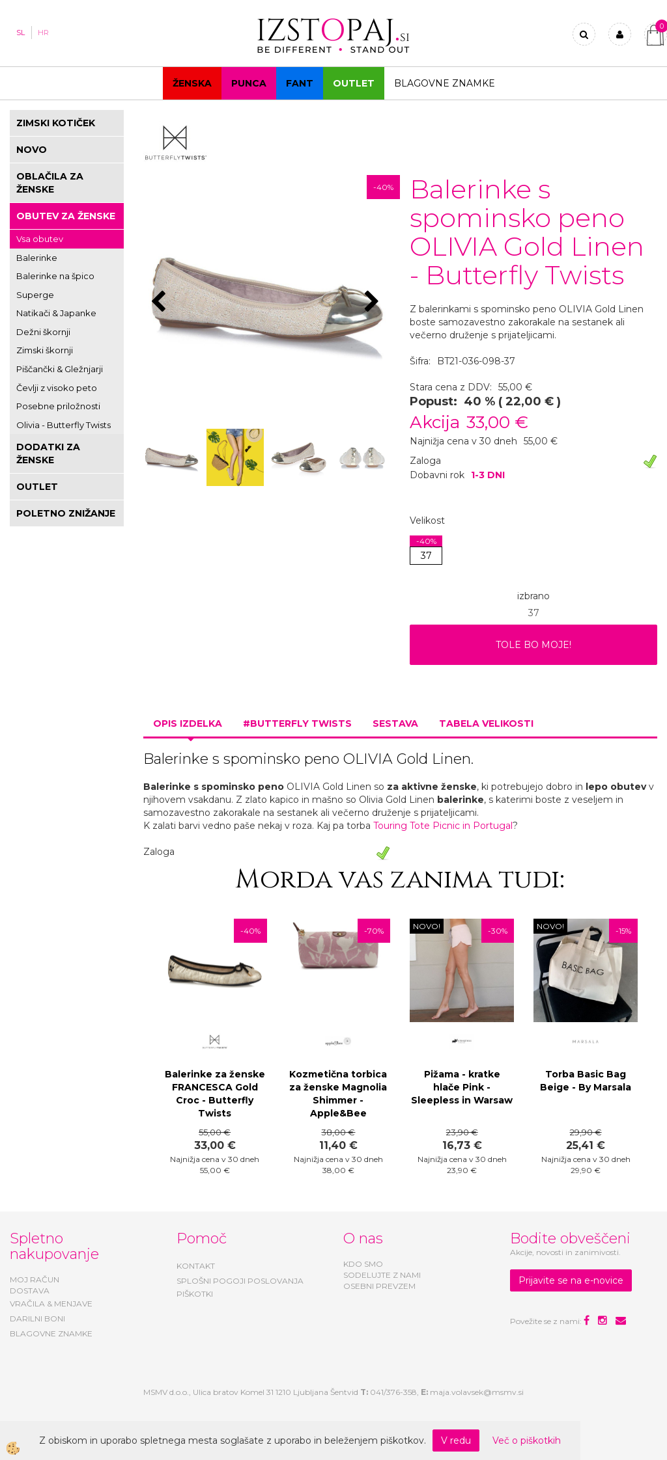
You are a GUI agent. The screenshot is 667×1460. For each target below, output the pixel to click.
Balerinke (36, 257)
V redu (456, 1440)
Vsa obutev (39, 239)
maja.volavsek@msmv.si (477, 1392)
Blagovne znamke (444, 83)
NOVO (31, 149)
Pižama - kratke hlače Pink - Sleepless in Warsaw (462, 1087)
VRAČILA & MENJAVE (51, 1303)
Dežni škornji (43, 332)
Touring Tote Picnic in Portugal (443, 825)
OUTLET (354, 83)
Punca (248, 83)
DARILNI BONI (37, 1318)
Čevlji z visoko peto (56, 388)
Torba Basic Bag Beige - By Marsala (585, 1080)
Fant (299, 83)
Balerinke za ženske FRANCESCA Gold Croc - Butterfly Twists (215, 1093)
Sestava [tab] (395, 723)
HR (43, 32)
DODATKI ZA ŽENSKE (48, 453)
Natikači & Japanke (56, 313)
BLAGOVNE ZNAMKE (51, 1333)
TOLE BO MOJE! (533, 645)
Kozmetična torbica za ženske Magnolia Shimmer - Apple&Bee (338, 1093)
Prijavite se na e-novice (570, 1280)
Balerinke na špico (55, 276)
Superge (35, 295)
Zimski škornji (44, 350)
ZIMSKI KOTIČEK (55, 123)
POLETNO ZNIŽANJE (65, 513)
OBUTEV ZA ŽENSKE (65, 216)
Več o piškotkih (526, 1440)
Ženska (192, 83)
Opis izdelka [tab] (187, 723)
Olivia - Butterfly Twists (63, 425)
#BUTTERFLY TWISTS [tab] (297, 723)
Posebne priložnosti (58, 406)
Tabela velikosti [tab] (486, 723)
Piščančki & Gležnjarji (59, 369)
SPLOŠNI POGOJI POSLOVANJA (240, 1281)
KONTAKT (196, 1266)
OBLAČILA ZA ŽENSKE (49, 182)
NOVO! (426, 926)
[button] (373, 302)
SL (20, 32)
